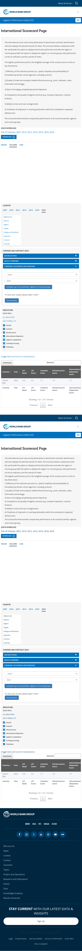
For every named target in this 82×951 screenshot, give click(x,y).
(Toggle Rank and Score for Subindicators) (18, 356)
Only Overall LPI (9, 321)
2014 (24, 210)
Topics (6, 869)
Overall (8, 325)
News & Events (65, 3)
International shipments (14, 336)
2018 (37, 210)
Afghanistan (8, 217)
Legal (11, 939)
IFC (39, 824)
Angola (6, 228)
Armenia (7, 240)
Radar (4, 145)
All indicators (8, 317)
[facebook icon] (19, 834)
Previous (34, 405)
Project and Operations (14, 874)
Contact (7, 860)
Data (5, 888)
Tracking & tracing (12, 343)
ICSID (54, 824)
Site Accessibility (35, 939)
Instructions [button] (10, 256)
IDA (34, 824)
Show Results (11, 300)
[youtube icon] (55, 834)
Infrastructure (10, 333)
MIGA (46, 824)
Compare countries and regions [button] (19, 266)
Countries (7, 865)
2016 (31, 210)
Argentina (7, 236)
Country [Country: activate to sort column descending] (5, 372)
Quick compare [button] (11, 261)
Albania (6, 221)
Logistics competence (13, 340)
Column (13, 145)
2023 (44, 210)
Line (21, 145)
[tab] (41, 256)
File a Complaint (40, 944)
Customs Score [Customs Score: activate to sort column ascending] (44, 371)
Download (8, 137)
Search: (64, 362)
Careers (7, 855)
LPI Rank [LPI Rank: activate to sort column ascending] (24, 371)
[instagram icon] (48, 834)
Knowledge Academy (13, 893)
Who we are (8, 846)
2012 (18, 210)
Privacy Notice (21, 939)
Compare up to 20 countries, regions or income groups (28, 287)
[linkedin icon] (41, 834)
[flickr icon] (63, 834)
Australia (7, 244)
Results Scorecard (11, 898)
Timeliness (9, 347)
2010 (11, 210)
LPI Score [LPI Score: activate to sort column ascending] (33, 371)
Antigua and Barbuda (11, 232)
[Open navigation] (78, 11)
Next (50, 405)
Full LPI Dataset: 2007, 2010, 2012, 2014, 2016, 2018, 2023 (27, 132)
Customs (8, 329)
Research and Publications (15, 879)
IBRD (27, 824)
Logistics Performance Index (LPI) (18, 20)
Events (6, 883)
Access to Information (53, 939)
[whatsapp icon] (27, 834)
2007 (5, 210)
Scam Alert (69, 939)
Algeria (6, 225)
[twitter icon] (34, 834)
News (6, 850)
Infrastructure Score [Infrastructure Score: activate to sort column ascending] (58, 371)
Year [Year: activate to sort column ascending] (16, 372)
